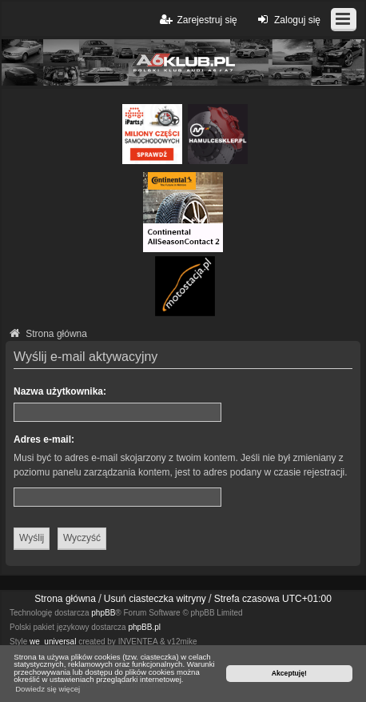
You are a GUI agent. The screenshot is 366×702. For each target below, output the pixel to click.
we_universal (53, 641)
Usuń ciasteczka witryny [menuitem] (155, 598)
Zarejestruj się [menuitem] (197, 20)
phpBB (103, 612)
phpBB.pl (144, 627)
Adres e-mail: (44, 439)
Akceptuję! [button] (289, 673)
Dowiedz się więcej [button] (47, 688)
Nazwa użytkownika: (60, 391)
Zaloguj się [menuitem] (287, 20)
